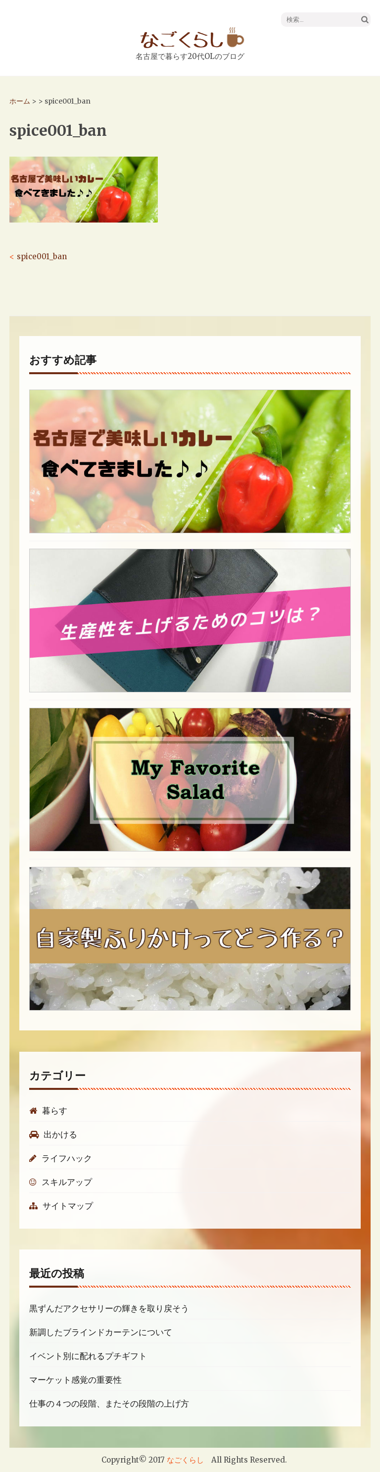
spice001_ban (42, 256)
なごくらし (185, 1460)
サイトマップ (61, 1206)
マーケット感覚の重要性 (75, 1380)
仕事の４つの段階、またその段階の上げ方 (109, 1404)
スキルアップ (60, 1182)
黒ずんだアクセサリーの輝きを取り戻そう (109, 1308)
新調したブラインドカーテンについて (100, 1332)
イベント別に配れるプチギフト (88, 1356)
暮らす (48, 1111)
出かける (53, 1134)
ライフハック (60, 1158)
